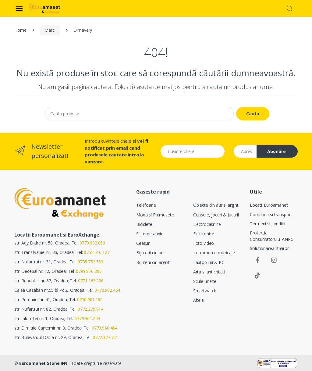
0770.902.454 (107, 290)
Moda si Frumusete (155, 215)
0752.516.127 (96, 252)
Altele (198, 300)
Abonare (276, 151)
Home (20, 30)
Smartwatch (205, 291)
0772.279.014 (90, 309)
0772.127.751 (105, 337)
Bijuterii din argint (153, 262)
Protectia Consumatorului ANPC (271, 236)
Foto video (203, 243)
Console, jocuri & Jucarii (216, 215)
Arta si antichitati (209, 272)
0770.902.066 (92, 243)
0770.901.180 (90, 299)
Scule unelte (204, 281)
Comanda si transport (271, 214)
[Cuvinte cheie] (193, 151)
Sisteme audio (150, 234)
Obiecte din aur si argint (216, 205)
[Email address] (245, 151)
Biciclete (144, 224)
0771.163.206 (91, 281)
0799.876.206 (88, 271)
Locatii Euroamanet (269, 205)
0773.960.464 (104, 328)
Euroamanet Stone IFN (43, 363)
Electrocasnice (207, 224)
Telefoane (146, 205)
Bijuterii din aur (150, 252)
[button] (289, 7)
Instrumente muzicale (214, 252)
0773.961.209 (87, 318)
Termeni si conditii (267, 224)
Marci (49, 30)
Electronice (203, 234)
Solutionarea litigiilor (269, 248)
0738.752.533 (90, 262)
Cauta (252, 113)
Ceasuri (143, 243)
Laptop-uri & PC (208, 262)
